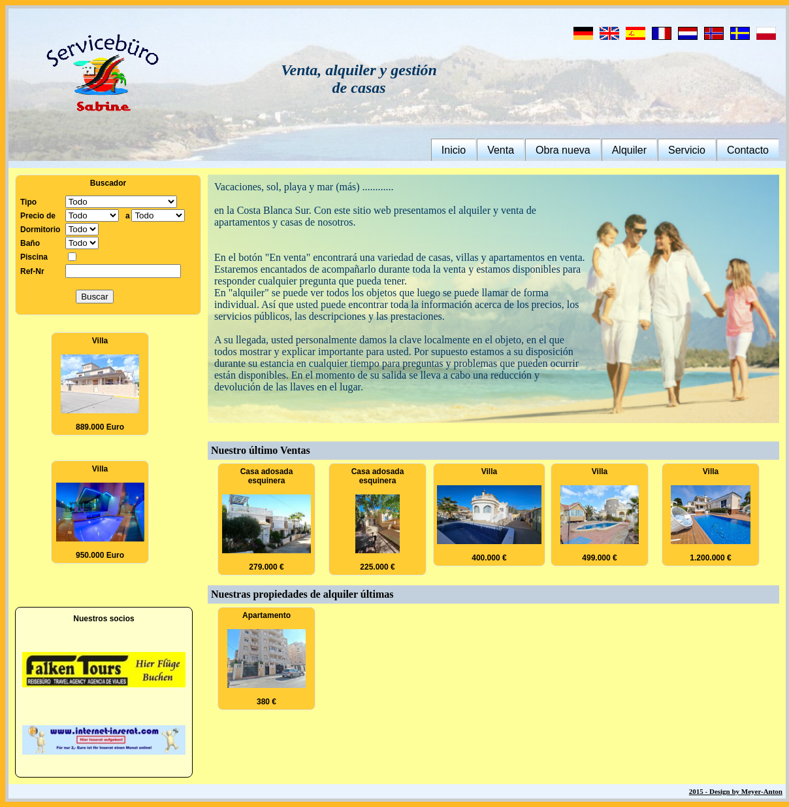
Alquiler (629, 150)
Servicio (686, 150)
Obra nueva (563, 150)
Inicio (454, 150)
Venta (500, 150)
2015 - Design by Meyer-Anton (735, 791)
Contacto (748, 150)
